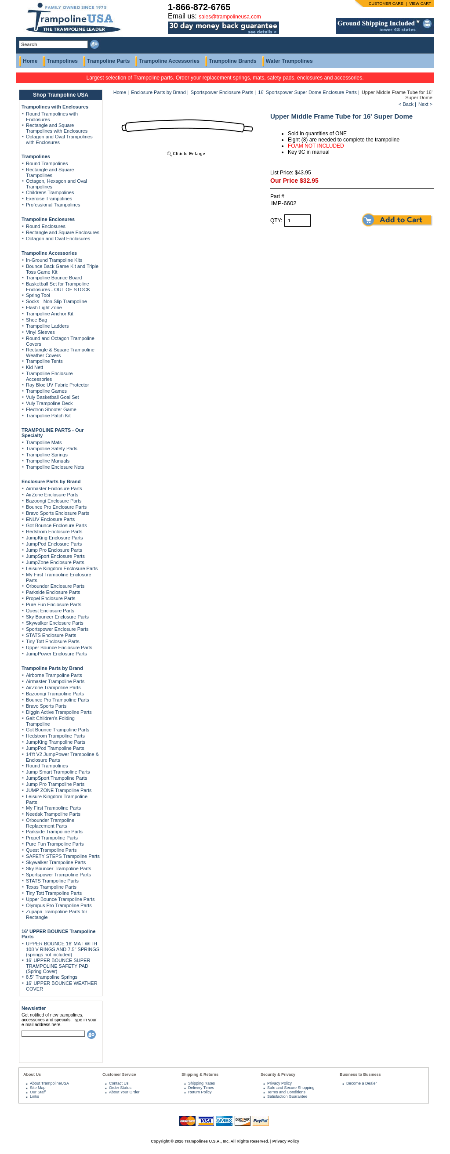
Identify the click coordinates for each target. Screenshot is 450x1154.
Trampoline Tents (44, 361)
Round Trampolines (47, 163)
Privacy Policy (279, 1083)
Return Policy (200, 1092)
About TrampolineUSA (49, 1083)
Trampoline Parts (108, 61)
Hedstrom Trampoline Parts (55, 735)
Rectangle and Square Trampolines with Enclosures (56, 128)
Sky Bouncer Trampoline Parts (58, 868)
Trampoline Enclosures (48, 219)
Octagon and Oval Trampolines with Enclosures (59, 139)
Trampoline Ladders (47, 326)
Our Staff (38, 1092)
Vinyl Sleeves (40, 332)
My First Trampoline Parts (53, 807)
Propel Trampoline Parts (52, 837)
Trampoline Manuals (47, 460)
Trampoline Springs (47, 454)
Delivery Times (201, 1087)
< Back (406, 104)
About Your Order (124, 1092)
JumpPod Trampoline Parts (55, 748)
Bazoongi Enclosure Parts (54, 500)
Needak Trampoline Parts (53, 814)
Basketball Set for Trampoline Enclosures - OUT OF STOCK (58, 286)
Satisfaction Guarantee (287, 1096)
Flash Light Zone (44, 307)
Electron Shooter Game (51, 409)
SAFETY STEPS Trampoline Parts (63, 856)
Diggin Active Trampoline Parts (59, 712)
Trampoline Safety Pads (51, 448)
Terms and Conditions (286, 1092)
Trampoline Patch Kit (48, 415)
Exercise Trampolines (49, 198)
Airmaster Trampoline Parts (55, 681)
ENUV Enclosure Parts (50, 519)
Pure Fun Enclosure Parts (53, 604)
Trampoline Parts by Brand (52, 668)
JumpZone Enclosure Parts (55, 562)
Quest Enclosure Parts (50, 610)
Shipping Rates (201, 1083)
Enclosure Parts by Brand (51, 481)
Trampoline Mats (44, 442)
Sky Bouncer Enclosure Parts (57, 616)
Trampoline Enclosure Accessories (49, 376)
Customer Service (119, 1074)
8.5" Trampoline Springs (51, 977)
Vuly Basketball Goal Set (52, 397)
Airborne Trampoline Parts (54, 675)
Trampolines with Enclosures (55, 106)
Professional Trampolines (53, 204)
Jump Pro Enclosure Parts (54, 550)
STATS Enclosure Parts (51, 635)
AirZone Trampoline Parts (53, 687)
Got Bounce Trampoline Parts (57, 729)
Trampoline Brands (233, 61)
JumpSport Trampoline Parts (56, 778)
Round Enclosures (45, 226)
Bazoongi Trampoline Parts (55, 693)
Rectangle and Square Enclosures (62, 232)
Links (34, 1096)
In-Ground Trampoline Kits (54, 260)
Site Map (38, 1087)
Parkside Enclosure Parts (53, 592)
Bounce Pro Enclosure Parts (56, 507)
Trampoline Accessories (169, 61)
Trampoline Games (46, 391)
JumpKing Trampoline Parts (55, 742)
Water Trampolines (289, 61)
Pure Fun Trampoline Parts (54, 844)
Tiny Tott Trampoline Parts (54, 893)
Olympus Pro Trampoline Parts (59, 905)
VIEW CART (420, 3)
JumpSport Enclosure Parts (55, 556)
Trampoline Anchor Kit (49, 313)
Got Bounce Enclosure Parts (56, 525)
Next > (425, 104)
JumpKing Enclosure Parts (54, 537)
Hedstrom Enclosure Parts (54, 531)
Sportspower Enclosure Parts (57, 629)
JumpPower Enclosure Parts (56, 653)
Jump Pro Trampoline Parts (55, 784)
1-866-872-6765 (199, 7)
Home (30, 61)
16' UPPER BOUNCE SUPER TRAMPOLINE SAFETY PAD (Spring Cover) (58, 966)
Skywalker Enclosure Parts (54, 623)
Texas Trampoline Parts (51, 887)
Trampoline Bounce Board (54, 277)
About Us (32, 1074)
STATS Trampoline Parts (52, 880)
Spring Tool (38, 295)
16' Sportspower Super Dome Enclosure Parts (307, 92)
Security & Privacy (278, 1074)
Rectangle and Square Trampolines (50, 172)
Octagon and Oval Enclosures (58, 238)
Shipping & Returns (199, 1074)
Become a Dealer (361, 1083)
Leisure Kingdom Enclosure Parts (62, 568)
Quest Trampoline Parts (51, 850)
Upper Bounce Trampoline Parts (60, 899)
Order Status (120, 1087)
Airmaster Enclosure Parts (54, 488)
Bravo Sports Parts (46, 706)
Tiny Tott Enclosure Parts (53, 641)
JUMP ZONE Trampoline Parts (59, 790)
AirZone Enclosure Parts (52, 494)
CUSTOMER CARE (386, 3)
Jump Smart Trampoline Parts (58, 771)
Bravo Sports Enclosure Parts (57, 513)
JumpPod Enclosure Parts (54, 543)
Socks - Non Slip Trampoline (56, 301)
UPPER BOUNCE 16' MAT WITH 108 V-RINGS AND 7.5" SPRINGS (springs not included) (62, 949)
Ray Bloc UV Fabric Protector (57, 384)
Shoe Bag (36, 319)
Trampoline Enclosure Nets (55, 467)
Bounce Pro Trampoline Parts (57, 699)
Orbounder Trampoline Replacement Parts (50, 823)
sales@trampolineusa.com (230, 17)
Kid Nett (34, 367)
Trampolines (62, 61)
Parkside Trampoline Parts (54, 831)
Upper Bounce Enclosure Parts (59, 647)
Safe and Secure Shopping (291, 1087)
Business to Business (360, 1074)
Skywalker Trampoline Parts (56, 862)
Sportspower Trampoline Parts (58, 874)
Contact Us (119, 1083)
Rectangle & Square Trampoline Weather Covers (60, 352)
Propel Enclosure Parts (51, 598)
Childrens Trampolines (50, 192)
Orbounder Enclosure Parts (55, 586)
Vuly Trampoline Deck (49, 403)
